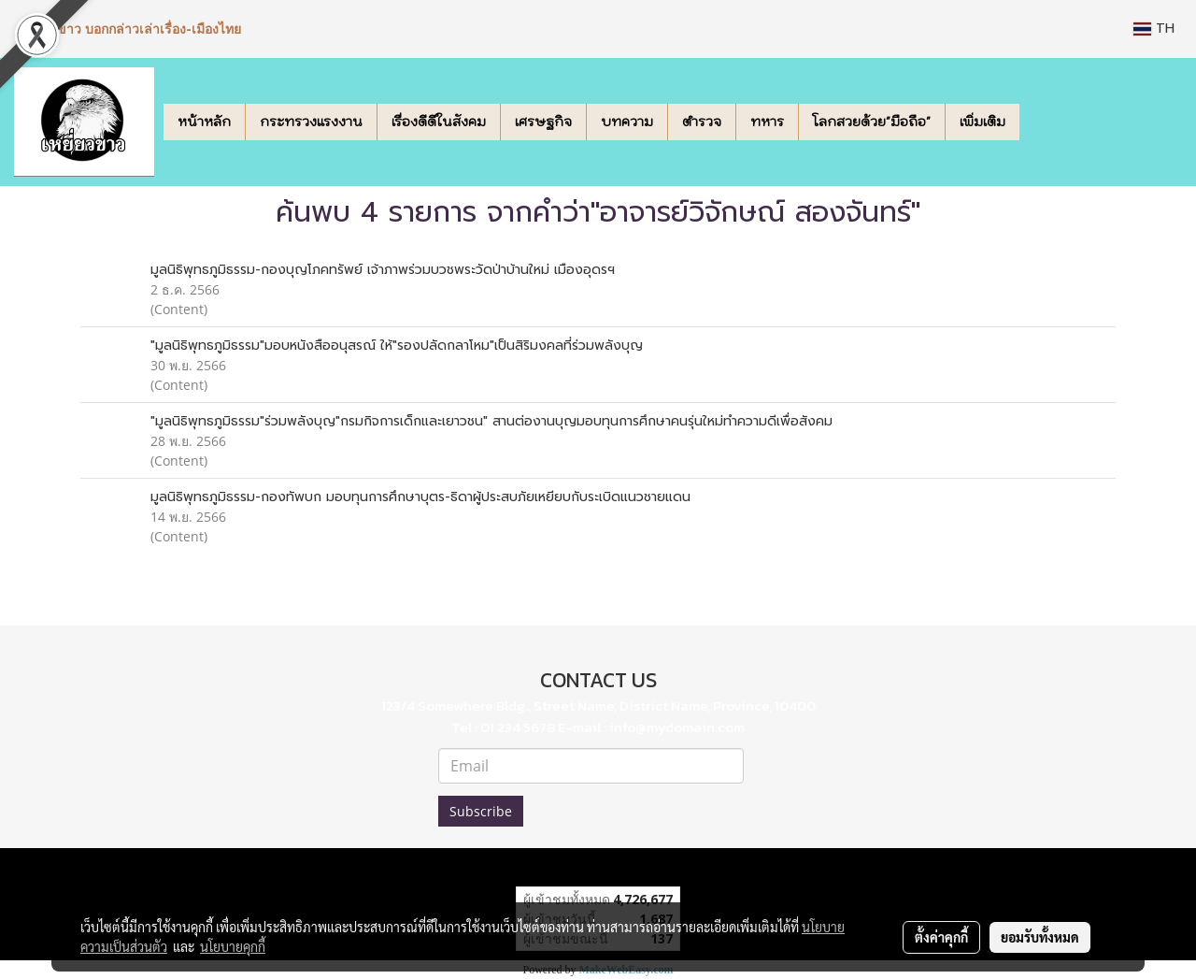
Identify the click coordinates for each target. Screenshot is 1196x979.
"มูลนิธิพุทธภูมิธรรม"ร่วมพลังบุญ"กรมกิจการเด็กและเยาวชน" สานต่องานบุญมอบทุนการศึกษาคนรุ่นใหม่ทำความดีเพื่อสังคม (491, 421)
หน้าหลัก (204, 121)
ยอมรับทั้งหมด (1040, 937)
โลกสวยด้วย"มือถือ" (872, 121)
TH (1154, 28)
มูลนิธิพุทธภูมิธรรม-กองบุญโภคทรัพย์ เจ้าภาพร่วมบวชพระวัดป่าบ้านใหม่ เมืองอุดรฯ (382, 270)
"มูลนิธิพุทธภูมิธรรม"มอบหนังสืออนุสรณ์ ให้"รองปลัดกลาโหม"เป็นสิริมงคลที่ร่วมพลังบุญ (396, 345)
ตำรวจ (701, 121)
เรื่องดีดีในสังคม (439, 121)
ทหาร (767, 121)
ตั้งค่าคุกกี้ (941, 937)
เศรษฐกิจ (543, 121)
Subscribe (480, 811)
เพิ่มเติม (982, 121)
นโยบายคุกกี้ (232, 946)
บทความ (627, 121)
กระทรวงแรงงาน (311, 121)
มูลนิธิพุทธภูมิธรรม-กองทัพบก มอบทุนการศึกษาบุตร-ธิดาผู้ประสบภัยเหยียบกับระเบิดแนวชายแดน (420, 497)
